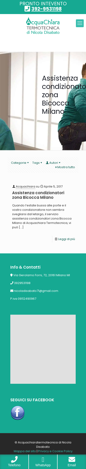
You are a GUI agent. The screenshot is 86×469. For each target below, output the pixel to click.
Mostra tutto (64, 167)
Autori (53, 163)
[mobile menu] (80, 23)
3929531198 (22, 283)
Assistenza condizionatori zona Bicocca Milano (38, 195)
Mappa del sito (25, 451)
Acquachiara (25, 186)
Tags (37, 163)
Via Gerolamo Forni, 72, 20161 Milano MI (41, 275)
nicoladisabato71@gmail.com (36, 291)
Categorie (20, 163)
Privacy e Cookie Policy (55, 451)
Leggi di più (66, 239)
